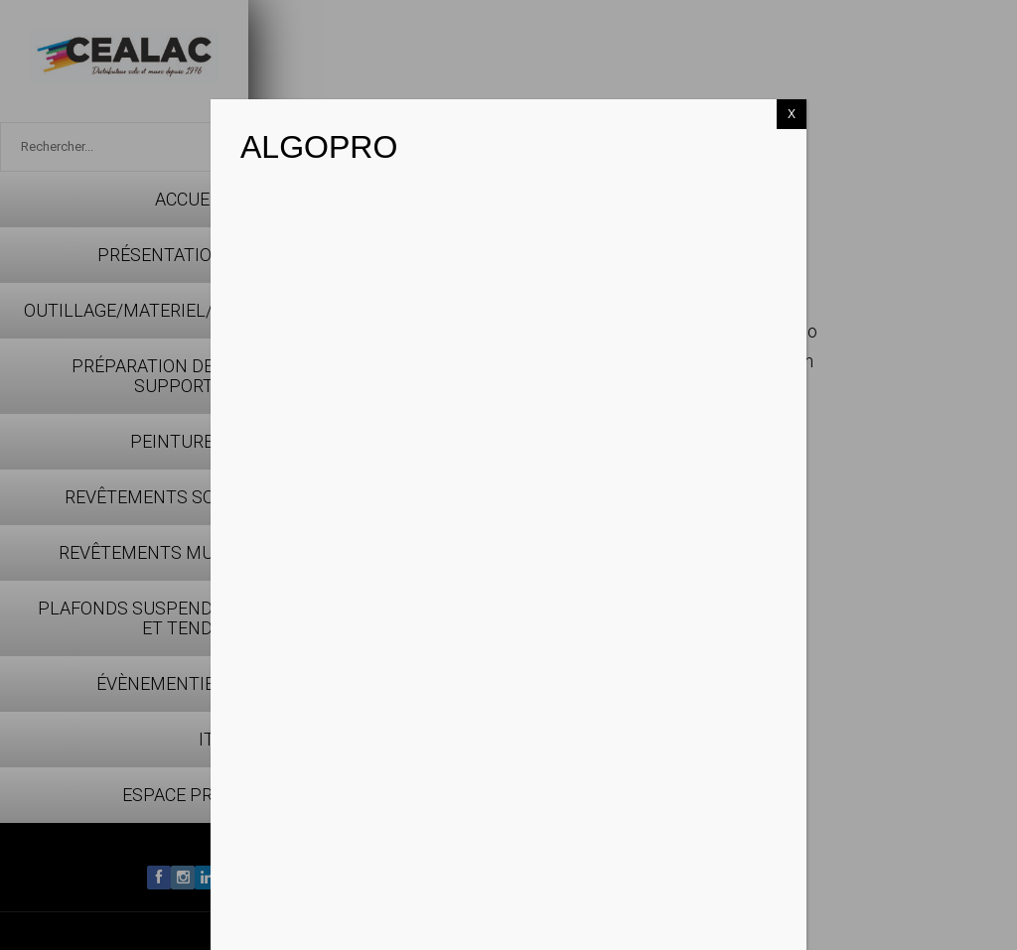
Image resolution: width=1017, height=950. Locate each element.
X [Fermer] (792, 114)
